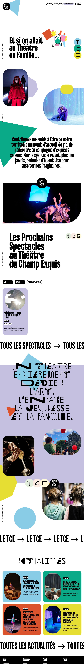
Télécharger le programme (68, 3)
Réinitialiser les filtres (34, 282)
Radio (61, 3)
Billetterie (56, 3)
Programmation (49, 3)
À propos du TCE (6, 663)
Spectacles (25, 663)
